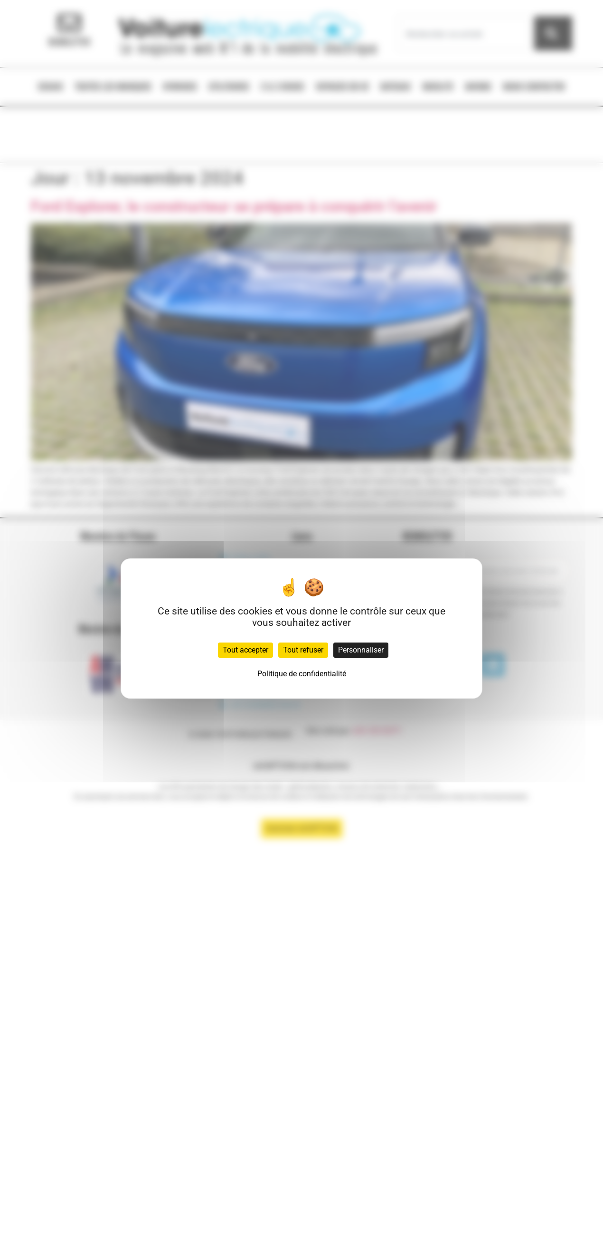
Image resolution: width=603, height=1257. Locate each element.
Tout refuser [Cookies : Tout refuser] (303, 649)
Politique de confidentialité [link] (301, 673)
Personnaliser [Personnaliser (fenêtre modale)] (361, 649)
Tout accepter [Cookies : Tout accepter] (245, 649)
